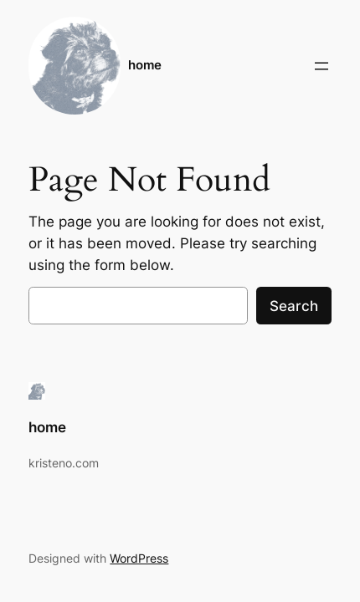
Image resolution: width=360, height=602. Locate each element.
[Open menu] (321, 66)
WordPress (139, 558)
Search (294, 306)
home (145, 65)
